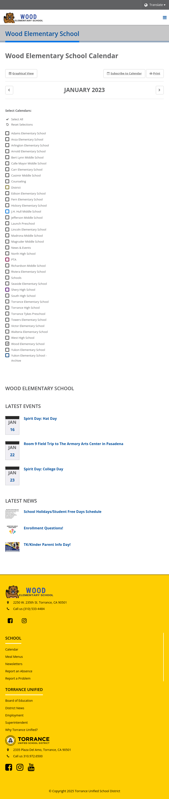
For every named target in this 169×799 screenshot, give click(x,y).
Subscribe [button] (124, 73)
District (16, 187)
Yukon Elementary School (28, 350)
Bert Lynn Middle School (27, 157)
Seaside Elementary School (29, 284)
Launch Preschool (23, 223)
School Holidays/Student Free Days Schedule (62, 511)
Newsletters (13, 664)
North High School (23, 254)
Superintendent (16, 722)
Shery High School (23, 290)
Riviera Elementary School (28, 272)
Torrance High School (25, 308)
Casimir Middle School (26, 175)
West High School (22, 338)
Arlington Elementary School (30, 145)
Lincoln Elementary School (28, 229)
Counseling (18, 181)
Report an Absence (18, 671)
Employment (14, 715)
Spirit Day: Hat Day (40, 418)
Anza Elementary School (27, 139)
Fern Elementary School (27, 199)
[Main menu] (164, 17)
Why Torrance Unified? (21, 730)
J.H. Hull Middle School (26, 211)
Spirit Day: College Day (43, 469)
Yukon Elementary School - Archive (29, 358)
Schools (16, 278)
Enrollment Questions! (43, 528)
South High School (23, 296)
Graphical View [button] (21, 73)
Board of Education (19, 700)
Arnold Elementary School (28, 151)
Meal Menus (14, 657)
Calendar (11, 649)
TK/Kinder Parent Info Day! (47, 544)
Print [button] (155, 73)
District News (14, 708)
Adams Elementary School (28, 133)
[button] (9, 90)
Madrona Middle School (27, 236)
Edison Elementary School (28, 193)
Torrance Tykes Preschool (28, 314)
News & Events (21, 248)
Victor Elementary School (27, 326)
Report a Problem (18, 678)
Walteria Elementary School (29, 332)
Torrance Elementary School (30, 302)
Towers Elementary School (28, 320)
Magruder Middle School (27, 241)
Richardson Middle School (28, 266)
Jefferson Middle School (27, 218)
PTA (13, 260)
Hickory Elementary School (29, 205)
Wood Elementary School (27, 344)
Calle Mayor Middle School (28, 163)
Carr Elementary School (26, 169)
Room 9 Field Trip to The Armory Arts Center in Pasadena (73, 443)
